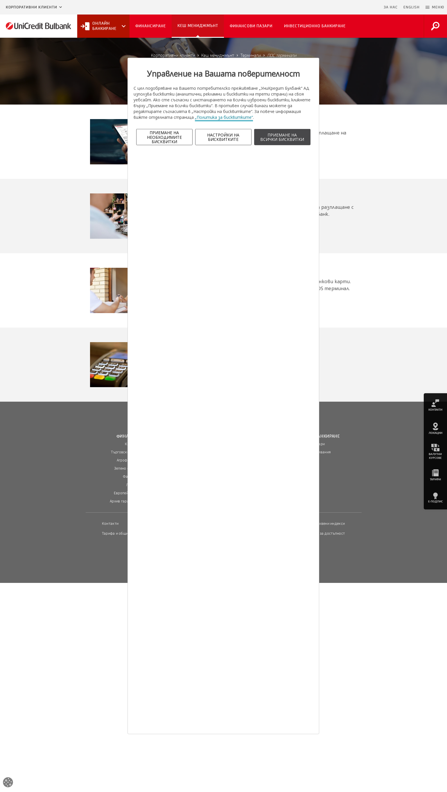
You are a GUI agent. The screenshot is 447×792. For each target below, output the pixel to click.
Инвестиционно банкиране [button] (315, 26)
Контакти (110, 523)
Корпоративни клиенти (31, 7)
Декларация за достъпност (321, 533)
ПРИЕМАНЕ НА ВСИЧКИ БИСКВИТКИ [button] (282, 137)
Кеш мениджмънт (217, 55)
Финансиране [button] (150, 26)
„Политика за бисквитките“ (224, 117)
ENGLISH (411, 7)
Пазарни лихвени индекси (322, 523)
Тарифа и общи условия (122, 533)
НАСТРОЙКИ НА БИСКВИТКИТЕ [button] (223, 137)
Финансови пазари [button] (251, 26)
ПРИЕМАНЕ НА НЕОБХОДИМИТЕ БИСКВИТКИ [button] (164, 137)
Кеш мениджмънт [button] (197, 25)
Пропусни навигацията (352, 7)
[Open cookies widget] (8, 783)
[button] (435, 7)
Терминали (250, 55)
